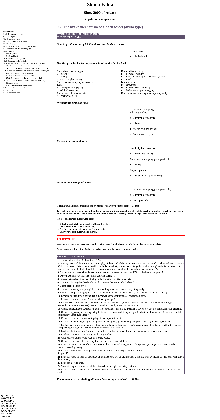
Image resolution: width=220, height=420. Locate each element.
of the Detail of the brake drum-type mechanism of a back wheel (137, 263)
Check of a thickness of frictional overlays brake (114, 213)
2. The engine (9, 36)
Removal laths (111, 296)
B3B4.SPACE (7, 414)
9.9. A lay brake (12, 83)
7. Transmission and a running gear (18, 49)
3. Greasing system (12, 39)
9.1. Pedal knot (12, 56)
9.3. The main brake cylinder (15, 61)
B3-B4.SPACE (8, 411)
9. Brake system (10, 53)
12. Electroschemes (12, 93)
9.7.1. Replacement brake (19, 73)
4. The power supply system (15, 41)
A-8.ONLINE (7, 401)
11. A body (8, 90)
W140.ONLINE (8, 408)
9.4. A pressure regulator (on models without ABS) (24, 63)
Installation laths (112, 312)
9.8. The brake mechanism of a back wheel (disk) (25, 80)
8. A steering (9, 51)
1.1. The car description (13, 34)
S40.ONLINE (7, 398)
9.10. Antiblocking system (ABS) (19, 85)
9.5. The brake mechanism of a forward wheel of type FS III (30, 66)
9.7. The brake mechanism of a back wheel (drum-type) (27, 71)
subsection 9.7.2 (91, 260)
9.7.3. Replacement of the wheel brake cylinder (24, 78)
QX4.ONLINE (8, 395)
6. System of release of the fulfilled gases (20, 46)
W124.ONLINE (8, 403)
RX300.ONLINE (9, 406)
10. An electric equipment (14, 88)
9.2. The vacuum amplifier (14, 58)
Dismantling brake (110, 289)
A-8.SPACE (6, 416)
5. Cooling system (11, 44)
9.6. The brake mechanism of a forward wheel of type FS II (29, 68)
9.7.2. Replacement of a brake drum (20, 75)
